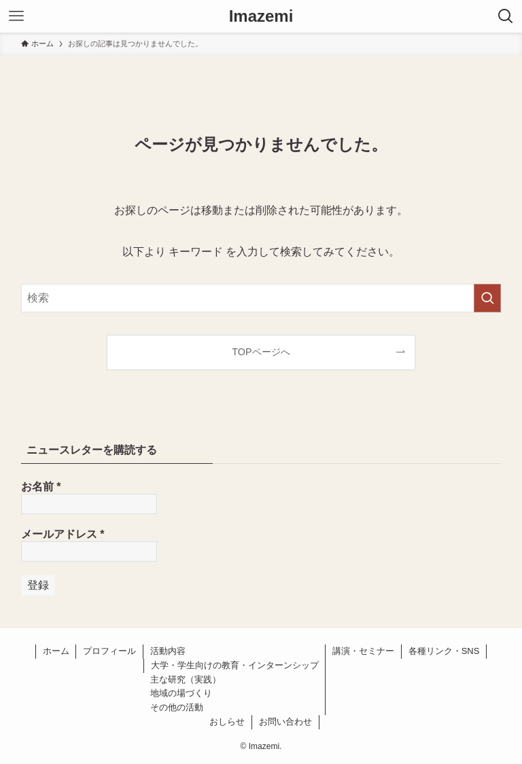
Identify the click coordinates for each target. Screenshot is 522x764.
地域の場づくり (181, 693)
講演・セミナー (363, 651)
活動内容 (168, 651)
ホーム (56, 651)
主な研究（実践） (185, 679)
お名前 (41, 486)
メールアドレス (63, 534)
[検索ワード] (261, 298)
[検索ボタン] (505, 16)
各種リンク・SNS (444, 651)
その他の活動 (176, 707)
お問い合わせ (285, 721)
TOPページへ (261, 351)
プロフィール (109, 651)
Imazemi (261, 16)
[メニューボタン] (16, 16)
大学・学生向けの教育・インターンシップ (235, 665)
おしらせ (227, 721)
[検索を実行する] (487, 298)
